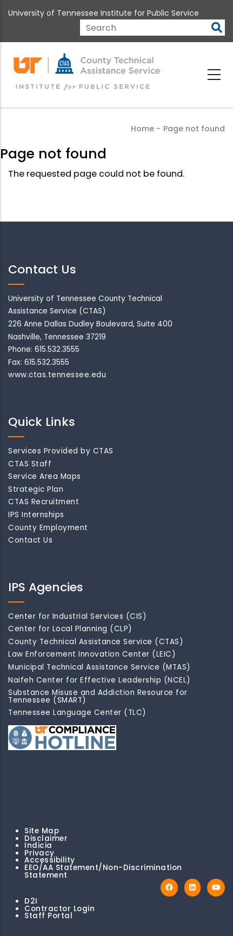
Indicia (38, 845)
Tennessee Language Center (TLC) (77, 712)
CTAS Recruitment (43, 502)
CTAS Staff (29, 464)
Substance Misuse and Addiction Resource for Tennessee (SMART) (98, 696)
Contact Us (30, 540)
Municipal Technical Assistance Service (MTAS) (99, 667)
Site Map (41, 831)
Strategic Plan (35, 489)
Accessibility (49, 860)
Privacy (39, 853)
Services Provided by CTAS (61, 451)
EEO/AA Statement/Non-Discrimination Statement (103, 871)
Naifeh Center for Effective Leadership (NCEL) (99, 680)
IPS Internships (36, 515)
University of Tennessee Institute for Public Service (103, 13)
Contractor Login (59, 909)
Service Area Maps (44, 476)
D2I (31, 901)
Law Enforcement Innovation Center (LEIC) (92, 654)
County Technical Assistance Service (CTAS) (95, 642)
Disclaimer (46, 838)
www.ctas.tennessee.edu (57, 375)
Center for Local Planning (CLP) (70, 629)
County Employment (48, 528)
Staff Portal (48, 916)
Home (142, 128)
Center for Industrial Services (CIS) (77, 616)
